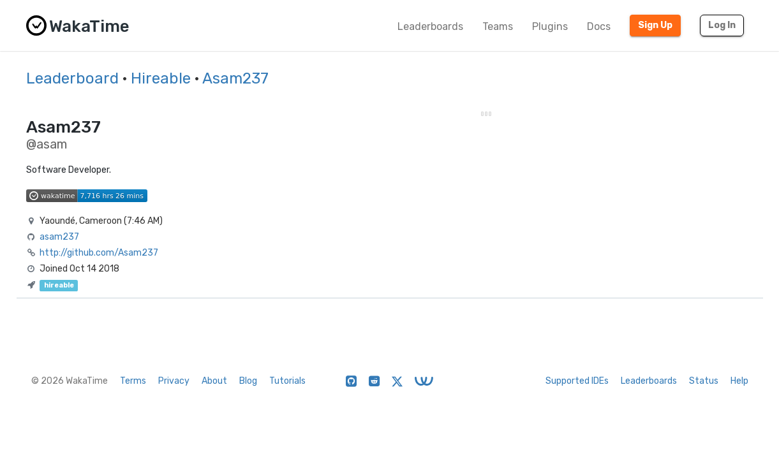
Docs (599, 26)
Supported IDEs (577, 380)
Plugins (550, 26)
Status (703, 380)
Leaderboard (72, 78)
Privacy (173, 380)
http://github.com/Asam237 (99, 252)
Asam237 (235, 78)
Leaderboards (430, 26)
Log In (722, 25)
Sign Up (655, 25)
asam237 (59, 236)
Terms (133, 380)
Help (739, 380)
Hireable (161, 78)
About (214, 380)
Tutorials (287, 380)
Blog (248, 380)
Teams (497, 26)
